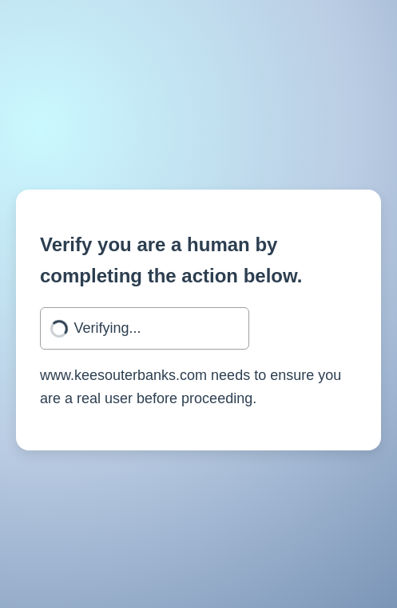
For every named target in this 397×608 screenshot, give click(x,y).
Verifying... (107, 328)
